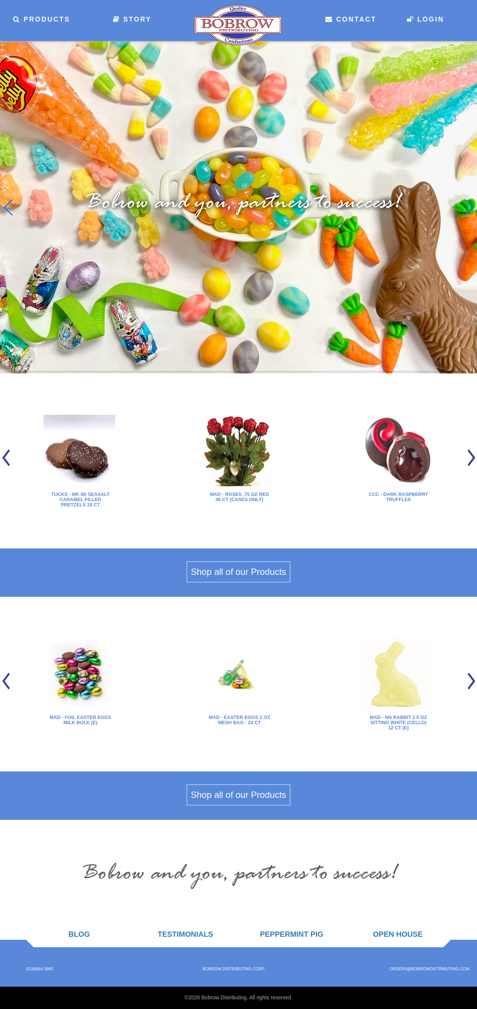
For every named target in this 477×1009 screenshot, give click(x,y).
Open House (398, 934)
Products (41, 19)
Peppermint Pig (291, 934)
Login (425, 19)
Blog (79, 934)
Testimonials (185, 934)
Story (132, 19)
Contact (350, 19)
